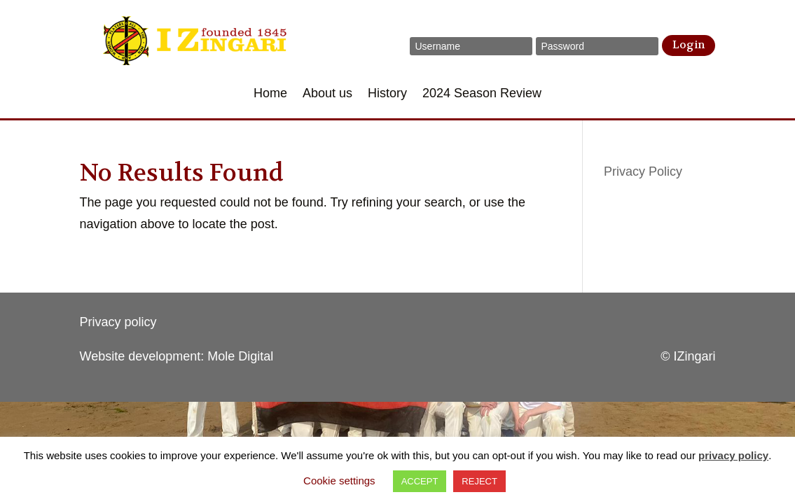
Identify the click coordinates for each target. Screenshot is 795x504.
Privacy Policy (643, 171)
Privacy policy (118, 322)
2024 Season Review (481, 94)
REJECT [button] (479, 481)
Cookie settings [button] (339, 480)
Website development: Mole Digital (177, 356)
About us (327, 94)
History (387, 94)
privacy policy (733, 455)
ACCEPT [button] (419, 481)
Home (270, 94)
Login (688, 45)
